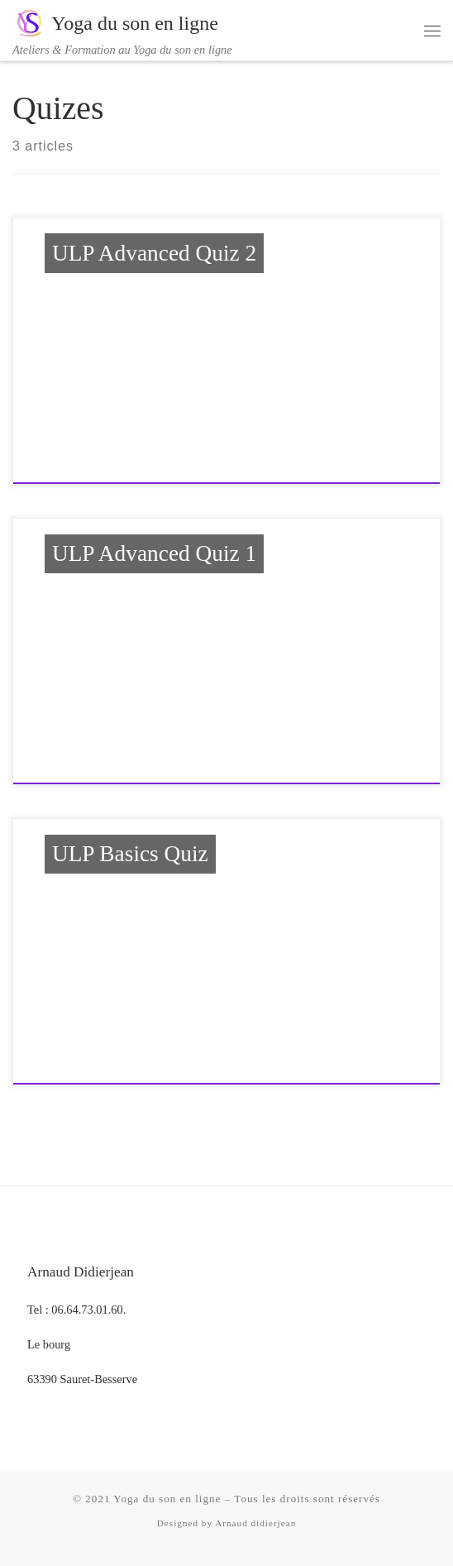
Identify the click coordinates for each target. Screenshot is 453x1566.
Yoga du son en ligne (167, 1498)
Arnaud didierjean (255, 1523)
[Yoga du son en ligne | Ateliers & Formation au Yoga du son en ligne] (28, 21)
